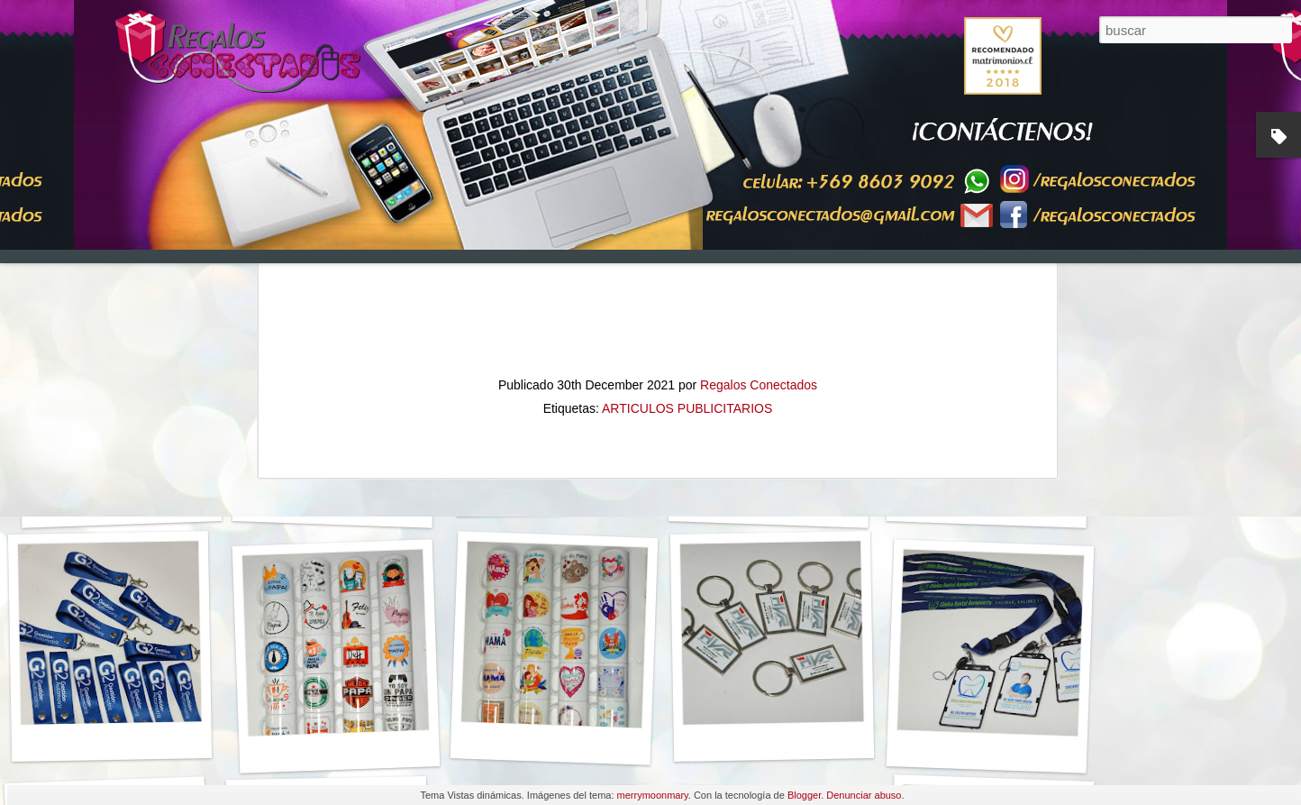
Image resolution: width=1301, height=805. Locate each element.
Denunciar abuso (863, 795)
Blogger (804, 795)
